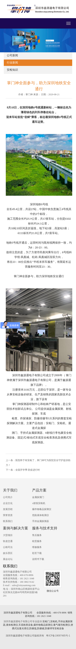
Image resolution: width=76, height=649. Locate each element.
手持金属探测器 (40, 521)
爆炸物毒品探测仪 (41, 509)
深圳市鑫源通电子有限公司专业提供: (23, 621)
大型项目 (8, 535)
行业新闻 (12, 62)
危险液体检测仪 (40, 515)
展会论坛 (8, 559)
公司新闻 (12, 55)
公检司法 (8, 547)
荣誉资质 (8, 515)
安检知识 (12, 69)
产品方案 (39, 490)
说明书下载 (38, 559)
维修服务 (37, 547)
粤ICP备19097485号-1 (58, 635)
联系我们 (8, 521)
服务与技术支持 (44, 528)
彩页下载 (37, 553)
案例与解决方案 (15, 528)
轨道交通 (8, 541)
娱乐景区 (8, 553)
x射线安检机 (38, 503)
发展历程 (8, 509)
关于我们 (10, 490)
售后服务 (37, 535)
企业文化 (8, 503)
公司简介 (8, 497)
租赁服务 (37, 541)
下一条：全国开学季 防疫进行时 (23, 469)
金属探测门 (38, 497)
